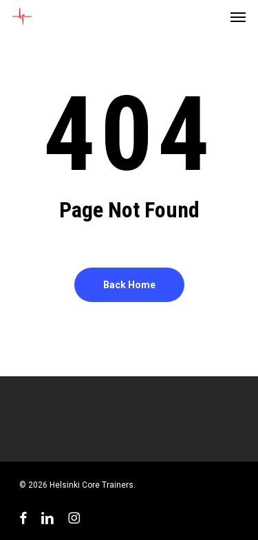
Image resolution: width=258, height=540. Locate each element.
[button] (238, 16)
